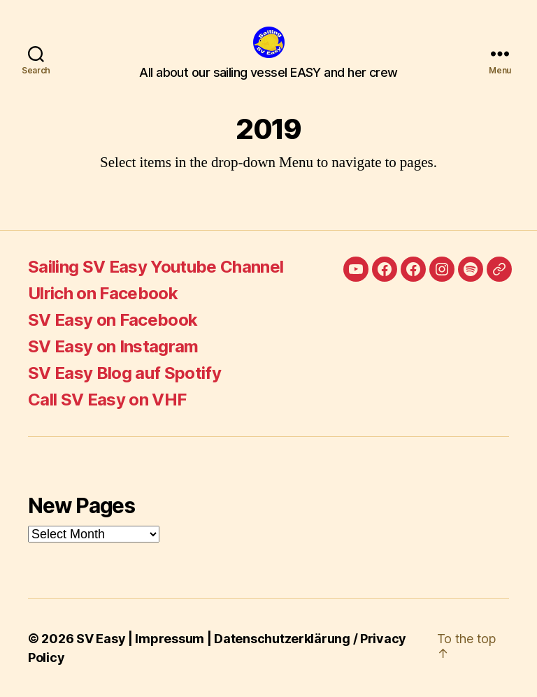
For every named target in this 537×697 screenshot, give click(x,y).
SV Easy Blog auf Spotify (124, 373)
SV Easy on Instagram (113, 346)
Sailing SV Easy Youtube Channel (155, 267)
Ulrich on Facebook (103, 293)
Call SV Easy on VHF (107, 399)
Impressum (169, 638)
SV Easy (100, 638)
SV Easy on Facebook (112, 320)
